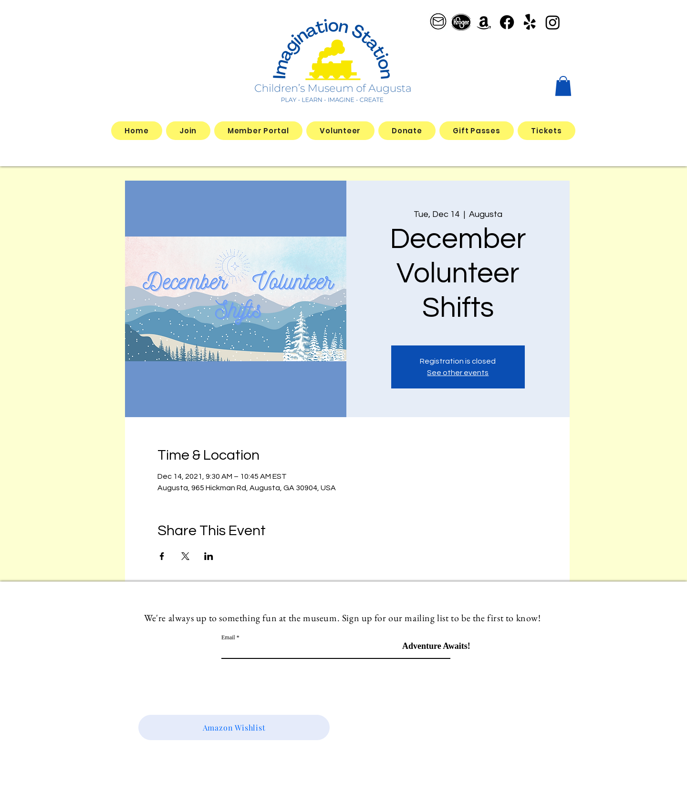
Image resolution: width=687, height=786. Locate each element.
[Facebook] (507, 22)
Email (228, 637)
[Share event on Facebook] (162, 556)
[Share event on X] (185, 556)
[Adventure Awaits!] (436, 646)
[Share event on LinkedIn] (208, 556)
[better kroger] (461, 22)
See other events (458, 373)
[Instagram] (552, 22)
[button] (563, 86)
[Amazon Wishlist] (234, 727)
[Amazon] (484, 22)
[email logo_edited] (438, 22)
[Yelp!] (529, 22)
